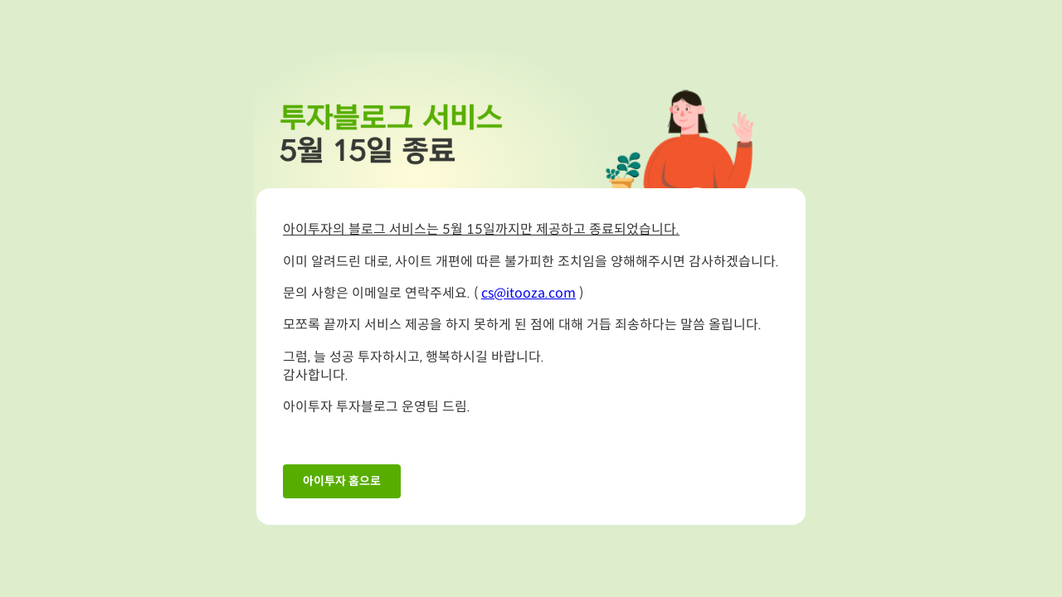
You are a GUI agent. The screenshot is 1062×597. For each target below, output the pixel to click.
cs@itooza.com (528, 294)
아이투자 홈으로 (342, 481)
